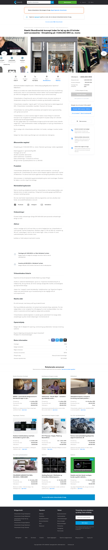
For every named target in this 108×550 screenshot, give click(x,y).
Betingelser (18, 537)
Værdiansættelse (61, 516)
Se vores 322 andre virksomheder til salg (54, 497)
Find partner (60, 526)
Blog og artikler (79, 537)
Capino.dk (90, 537)
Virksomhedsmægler (62, 518)
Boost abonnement (61, 514)
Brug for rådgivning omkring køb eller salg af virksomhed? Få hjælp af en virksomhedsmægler (29, 334)
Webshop (52, 27)
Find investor (60, 531)
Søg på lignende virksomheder (59, 10)
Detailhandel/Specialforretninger (41, 27)
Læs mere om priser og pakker (68, 369)
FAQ (26, 537)
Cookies (41, 537)
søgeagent (37, 17)
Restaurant (41, 526)
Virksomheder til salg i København (22, 525)
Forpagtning (60, 528)
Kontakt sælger (81, 94)
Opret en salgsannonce (66, 537)
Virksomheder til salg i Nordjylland (22, 514)
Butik (40, 523)
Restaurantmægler (61, 523)
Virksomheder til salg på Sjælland (22, 522)
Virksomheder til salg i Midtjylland (22, 516)
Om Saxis (33, 537)
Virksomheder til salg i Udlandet (21, 527)
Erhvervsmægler (61, 521)
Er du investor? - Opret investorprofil (81, 113)
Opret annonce (67, 2)
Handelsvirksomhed (28, 27)
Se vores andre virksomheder (54, 22)
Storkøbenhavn (47, 80)
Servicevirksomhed (43, 521)
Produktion (41, 516)
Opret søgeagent (51, 537)
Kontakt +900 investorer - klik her (81, 109)
